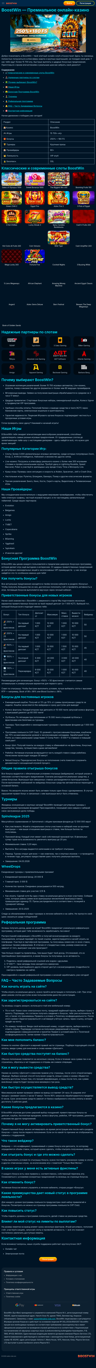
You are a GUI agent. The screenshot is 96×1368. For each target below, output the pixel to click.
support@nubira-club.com (45, 1319)
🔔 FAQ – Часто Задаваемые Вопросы (23, 106)
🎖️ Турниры (11, 96)
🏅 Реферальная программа (19, 101)
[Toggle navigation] (3, 3)
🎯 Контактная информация (18, 110)
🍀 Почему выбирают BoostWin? (21, 82)
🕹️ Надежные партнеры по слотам (22, 77)
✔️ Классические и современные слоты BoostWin (29, 72)
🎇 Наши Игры (12, 87)
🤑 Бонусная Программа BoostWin (22, 91)
